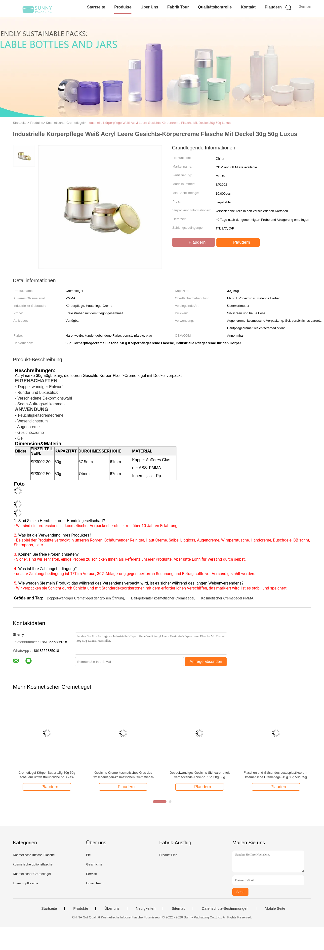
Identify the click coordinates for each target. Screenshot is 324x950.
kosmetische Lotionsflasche (32, 864)
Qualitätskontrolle (215, 7)
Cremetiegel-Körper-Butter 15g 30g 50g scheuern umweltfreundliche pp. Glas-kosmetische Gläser (46, 775)
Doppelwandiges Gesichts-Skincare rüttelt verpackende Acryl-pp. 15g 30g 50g (200, 775)
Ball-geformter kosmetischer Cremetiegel (162, 598)
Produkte (122, 7)
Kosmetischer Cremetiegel (32, 874)
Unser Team (94, 883)
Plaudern (273, 7)
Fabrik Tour (178, 7)
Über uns (149, 7)
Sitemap (178, 908)
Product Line (168, 855)
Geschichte (94, 864)
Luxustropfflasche (25, 883)
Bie (88, 855)
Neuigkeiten (146, 908)
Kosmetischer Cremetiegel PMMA (227, 598)
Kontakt (248, 7)
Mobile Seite (275, 908)
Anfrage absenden (206, 661)
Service (91, 874)
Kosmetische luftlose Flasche (34, 855)
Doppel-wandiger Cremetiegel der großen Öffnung (85, 598)
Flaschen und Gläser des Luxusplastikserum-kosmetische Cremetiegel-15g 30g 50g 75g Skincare (276, 775)
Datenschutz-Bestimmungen (225, 908)
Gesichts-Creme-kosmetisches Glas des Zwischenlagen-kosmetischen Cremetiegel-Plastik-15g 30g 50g (123, 775)
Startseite (96, 7)
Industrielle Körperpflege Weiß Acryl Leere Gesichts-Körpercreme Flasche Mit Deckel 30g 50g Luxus (159, 123)
